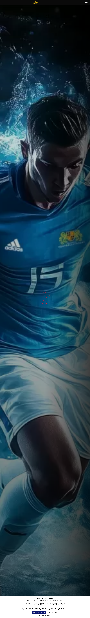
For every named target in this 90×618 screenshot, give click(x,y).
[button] (45, 615)
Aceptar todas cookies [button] (39, 612)
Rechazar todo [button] (53, 612)
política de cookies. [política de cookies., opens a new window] (52, 606)
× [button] (88, 597)
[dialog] (45, 607)
